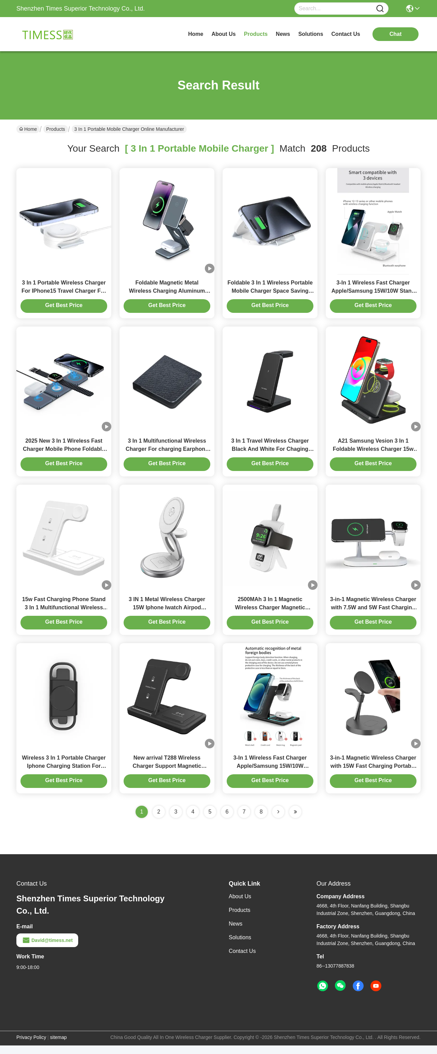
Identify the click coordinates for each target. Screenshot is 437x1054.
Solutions (240, 946)
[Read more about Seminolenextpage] (278, 820)
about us (223, 34)
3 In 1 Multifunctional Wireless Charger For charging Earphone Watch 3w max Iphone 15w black (167, 453)
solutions (310, 34)
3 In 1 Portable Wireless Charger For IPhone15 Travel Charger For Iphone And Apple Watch (64, 293)
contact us (346, 34)
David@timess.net (47, 949)
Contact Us (242, 959)
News (235, 932)
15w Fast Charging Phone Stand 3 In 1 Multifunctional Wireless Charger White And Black (63, 614)
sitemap (58, 1046)
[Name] (380, 8)
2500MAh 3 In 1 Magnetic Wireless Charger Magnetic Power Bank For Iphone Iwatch (270, 614)
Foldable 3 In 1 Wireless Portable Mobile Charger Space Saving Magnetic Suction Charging (270, 293)
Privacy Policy (31, 1046)
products (256, 34)
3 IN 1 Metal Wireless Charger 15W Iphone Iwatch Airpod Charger (167, 614)
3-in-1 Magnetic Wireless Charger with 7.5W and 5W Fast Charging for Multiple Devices (373, 614)
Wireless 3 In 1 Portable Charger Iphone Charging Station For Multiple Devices (63, 774)
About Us (240, 905)
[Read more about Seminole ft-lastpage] (295, 820)
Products (55, 129)
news (283, 34)
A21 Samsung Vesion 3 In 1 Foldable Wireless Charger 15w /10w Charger (373, 453)
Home (195, 34)
